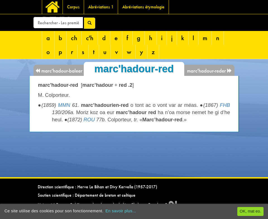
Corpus (73, 6)
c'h (90, 38)
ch (74, 38)
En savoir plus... (121, 211)
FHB (225, 105)
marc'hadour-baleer (58, 71)
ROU (89, 119)
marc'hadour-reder (209, 71)
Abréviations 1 (101, 6)
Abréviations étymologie (143, 6)
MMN (64, 105)
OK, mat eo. (250, 211)
